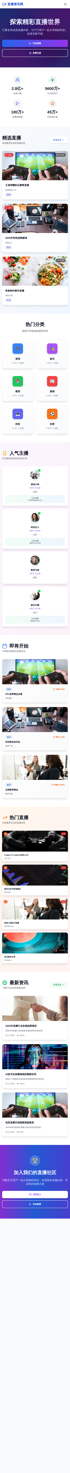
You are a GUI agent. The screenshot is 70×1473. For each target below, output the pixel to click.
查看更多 (59, 140)
